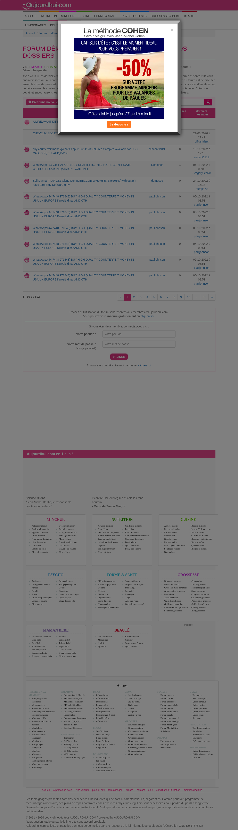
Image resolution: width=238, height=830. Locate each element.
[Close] (172, 30)
